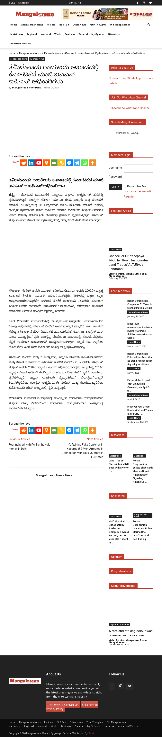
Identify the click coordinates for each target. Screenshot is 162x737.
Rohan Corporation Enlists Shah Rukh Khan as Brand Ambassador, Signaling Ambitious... (143, 471)
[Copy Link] (61, 162)
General (83, 34)
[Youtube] (38, 162)
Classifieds (134, 368)
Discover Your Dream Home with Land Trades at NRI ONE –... (140, 410)
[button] (148, 25)
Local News (115, 249)
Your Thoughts (97, 24)
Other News (79, 24)
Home (13, 24)
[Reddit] (23, 162)
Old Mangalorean (120, 24)
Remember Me (136, 186)
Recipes (51, 24)
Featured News (120, 291)
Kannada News (52, 53)
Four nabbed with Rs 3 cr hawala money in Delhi (29, 446)
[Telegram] (77, 162)
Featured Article (121, 210)
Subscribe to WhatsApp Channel (129, 108)
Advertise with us (122, 67)
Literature (114, 34)
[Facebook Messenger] (69, 162)
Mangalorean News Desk (26, 87)
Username (115, 167)
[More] (92, 162)
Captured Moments (123, 585)
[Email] (54, 162)
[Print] (46, 162)
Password (115, 176)
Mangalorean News (32, 24)
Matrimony (16, 34)
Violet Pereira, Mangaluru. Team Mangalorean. (128, 274)
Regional (32, 34)
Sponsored (118, 496)
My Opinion (97, 34)
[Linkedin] (31, 162)
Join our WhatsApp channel (128, 97)
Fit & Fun (64, 24)
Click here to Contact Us (63, 705)
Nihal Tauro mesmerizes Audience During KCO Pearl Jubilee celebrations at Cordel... (139, 330)
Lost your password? (137, 191)
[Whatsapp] (84, 162)
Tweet (15, 162)
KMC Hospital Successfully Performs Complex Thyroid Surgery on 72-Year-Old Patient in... (119, 532)
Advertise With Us (20, 43)
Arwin (92, 733)
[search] (127, 133)
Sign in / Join (75, 2)
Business (70, 34)
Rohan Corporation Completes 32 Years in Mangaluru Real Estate (139, 304)
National (45, 34)
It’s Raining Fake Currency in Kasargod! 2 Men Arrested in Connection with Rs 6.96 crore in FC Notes (82, 451)
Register (129, 196)
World (57, 34)
